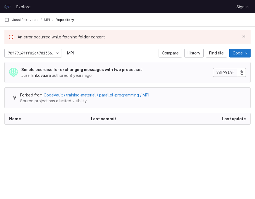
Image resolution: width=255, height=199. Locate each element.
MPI (70, 53)
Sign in (242, 6)
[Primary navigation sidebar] (6, 19)
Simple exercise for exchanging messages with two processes (82, 69)
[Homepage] (7, 6)
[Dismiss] (244, 36)
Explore (23, 6)
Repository (65, 20)
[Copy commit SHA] (241, 72)
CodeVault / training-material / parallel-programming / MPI (96, 95)
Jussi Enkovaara (25, 20)
